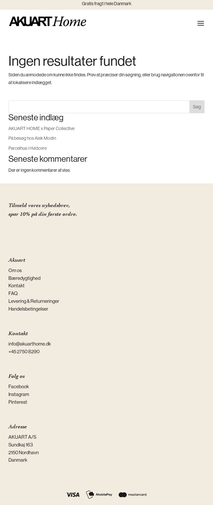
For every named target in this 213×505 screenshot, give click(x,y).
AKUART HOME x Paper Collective (41, 128)
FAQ (13, 293)
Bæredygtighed (24, 278)
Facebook (18, 386)
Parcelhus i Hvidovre (27, 148)
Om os (15, 270)
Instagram (18, 394)
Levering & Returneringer (33, 301)
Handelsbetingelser (28, 309)
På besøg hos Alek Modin (32, 138)
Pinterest (17, 402)
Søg (197, 106)
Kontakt (16, 285)
